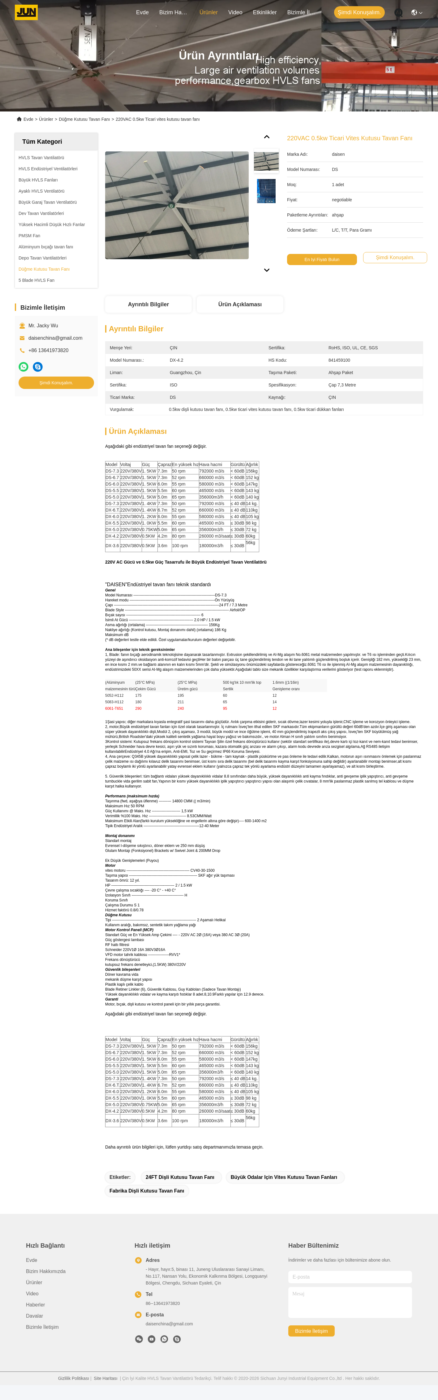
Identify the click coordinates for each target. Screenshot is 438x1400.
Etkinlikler (265, 12)
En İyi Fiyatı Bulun (322, 259)
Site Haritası (105, 1378)
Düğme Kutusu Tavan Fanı (84, 119)
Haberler (35, 1304)
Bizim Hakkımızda (174, 12)
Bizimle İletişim (302, 12)
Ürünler (209, 12)
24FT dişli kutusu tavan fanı (180, 1177)
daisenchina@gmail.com (55, 338)
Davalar (34, 1316)
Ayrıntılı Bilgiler (148, 304)
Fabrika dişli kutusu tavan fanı (147, 1190)
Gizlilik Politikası (73, 1378)
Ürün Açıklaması (240, 304)
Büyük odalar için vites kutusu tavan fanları (284, 1177)
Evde (142, 12)
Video (235, 12)
